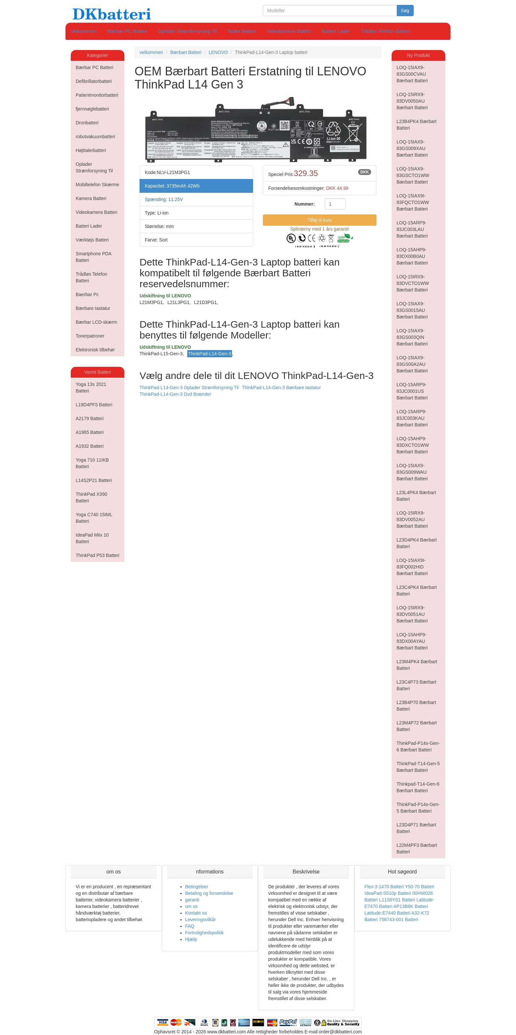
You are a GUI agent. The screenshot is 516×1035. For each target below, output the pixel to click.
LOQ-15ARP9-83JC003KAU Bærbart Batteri (412, 418)
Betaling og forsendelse (209, 893)
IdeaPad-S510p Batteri (388, 893)
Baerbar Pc (87, 294)
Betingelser (196, 886)
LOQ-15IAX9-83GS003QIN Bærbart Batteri (412, 337)
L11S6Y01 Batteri (397, 899)
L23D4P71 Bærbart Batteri (416, 828)
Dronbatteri (87, 122)
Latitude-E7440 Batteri (387, 913)
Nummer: (305, 204)
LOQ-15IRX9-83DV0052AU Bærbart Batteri (412, 519)
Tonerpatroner (90, 336)
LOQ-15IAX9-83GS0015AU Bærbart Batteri (412, 310)
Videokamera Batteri (289, 31)
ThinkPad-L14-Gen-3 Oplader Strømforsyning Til (189, 387)
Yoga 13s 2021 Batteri (91, 387)
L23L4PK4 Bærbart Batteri (416, 496)
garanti (192, 899)
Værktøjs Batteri (92, 239)
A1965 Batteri (90, 432)
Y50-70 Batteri (419, 886)
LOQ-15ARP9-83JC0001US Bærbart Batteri (412, 391)
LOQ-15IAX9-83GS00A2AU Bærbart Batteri (412, 364)
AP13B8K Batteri (410, 906)
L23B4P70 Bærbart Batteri (416, 706)
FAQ (189, 926)
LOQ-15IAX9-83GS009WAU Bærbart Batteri (412, 472)
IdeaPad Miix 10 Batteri (92, 538)
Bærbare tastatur (93, 308)
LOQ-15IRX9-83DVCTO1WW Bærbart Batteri (413, 283)
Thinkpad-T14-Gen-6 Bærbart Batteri (418, 787)
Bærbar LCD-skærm (96, 322)
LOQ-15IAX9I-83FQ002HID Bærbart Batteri (412, 567)
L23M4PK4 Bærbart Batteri (417, 665)
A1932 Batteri (90, 446)
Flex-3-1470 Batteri (384, 886)
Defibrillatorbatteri (94, 81)
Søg (405, 10)
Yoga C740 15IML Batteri (94, 518)
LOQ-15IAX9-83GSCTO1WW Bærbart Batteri (413, 175)
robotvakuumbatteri (95, 136)
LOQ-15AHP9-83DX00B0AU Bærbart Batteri (412, 256)
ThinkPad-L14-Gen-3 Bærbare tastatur (281, 387)
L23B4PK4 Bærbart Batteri (416, 125)
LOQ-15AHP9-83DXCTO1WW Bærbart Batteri (413, 445)
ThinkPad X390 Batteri (91, 497)
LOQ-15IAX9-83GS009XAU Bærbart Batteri (412, 148)
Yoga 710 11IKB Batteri (92, 463)
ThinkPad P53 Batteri (97, 555)
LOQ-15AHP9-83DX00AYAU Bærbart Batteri (412, 641)
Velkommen (83, 31)
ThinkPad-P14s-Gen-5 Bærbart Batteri (418, 808)
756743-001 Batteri (398, 919)
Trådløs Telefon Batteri (385, 31)
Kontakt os (196, 913)
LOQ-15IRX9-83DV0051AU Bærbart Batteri (412, 614)
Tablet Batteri (241, 31)
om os (191, 906)
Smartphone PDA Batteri (93, 257)
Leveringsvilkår (200, 919)
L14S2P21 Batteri (94, 480)
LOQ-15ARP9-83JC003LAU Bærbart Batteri (412, 229)
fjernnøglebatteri (92, 109)
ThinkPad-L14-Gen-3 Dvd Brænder (175, 394)
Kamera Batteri (91, 198)
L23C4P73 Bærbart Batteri (416, 685)
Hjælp (191, 939)
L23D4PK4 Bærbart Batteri (417, 543)
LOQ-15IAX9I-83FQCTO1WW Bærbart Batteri (413, 202)
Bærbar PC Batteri (127, 31)
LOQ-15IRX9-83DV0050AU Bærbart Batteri (412, 101)
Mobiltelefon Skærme (97, 184)
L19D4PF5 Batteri (94, 404)
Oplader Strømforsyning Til (187, 31)
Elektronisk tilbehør (95, 349)
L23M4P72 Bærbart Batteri (417, 726)
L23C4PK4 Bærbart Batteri (417, 590)
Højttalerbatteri (91, 150)
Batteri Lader (336, 31)
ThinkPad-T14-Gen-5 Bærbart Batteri (418, 767)
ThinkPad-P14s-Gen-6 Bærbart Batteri (418, 746)
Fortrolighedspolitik (204, 932)
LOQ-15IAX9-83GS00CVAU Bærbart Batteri (412, 74)
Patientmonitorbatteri (97, 95)
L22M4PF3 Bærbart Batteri (417, 848)
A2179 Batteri (90, 418)
